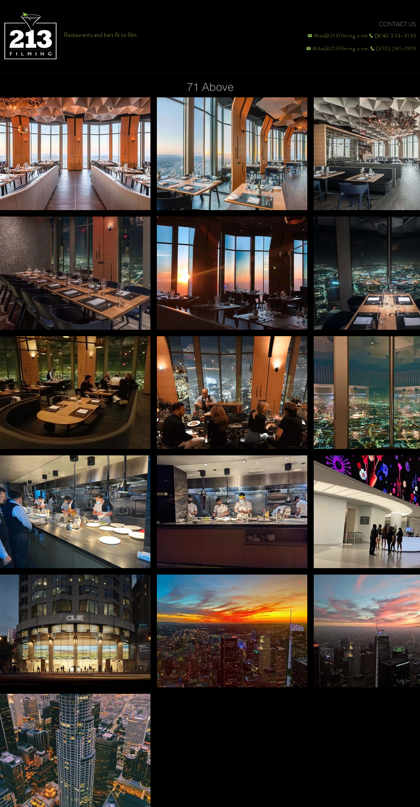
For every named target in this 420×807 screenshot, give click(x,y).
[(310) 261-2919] (393, 48)
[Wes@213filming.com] (337, 35)
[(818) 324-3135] (393, 35)
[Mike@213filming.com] (335, 48)
